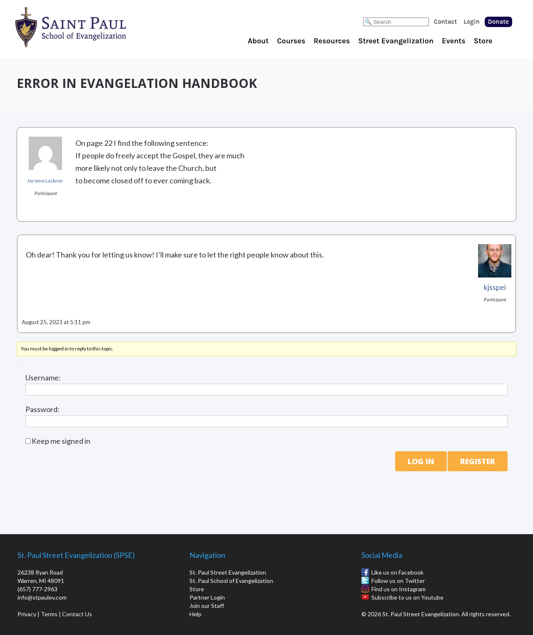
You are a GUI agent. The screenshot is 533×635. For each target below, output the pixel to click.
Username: (43, 377)
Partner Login (207, 597)
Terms (49, 614)
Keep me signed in (61, 440)
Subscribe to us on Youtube (407, 597)
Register (477, 461)
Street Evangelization (395, 40)
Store (483, 40)
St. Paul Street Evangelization (227, 572)
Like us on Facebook (397, 572)
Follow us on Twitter (398, 580)
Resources (332, 40)
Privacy (26, 614)
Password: (42, 409)
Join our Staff (206, 605)
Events (454, 40)
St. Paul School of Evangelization (87, 27)
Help (195, 614)
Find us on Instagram (398, 588)
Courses (291, 40)
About (258, 40)
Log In (421, 461)
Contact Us (77, 614)
